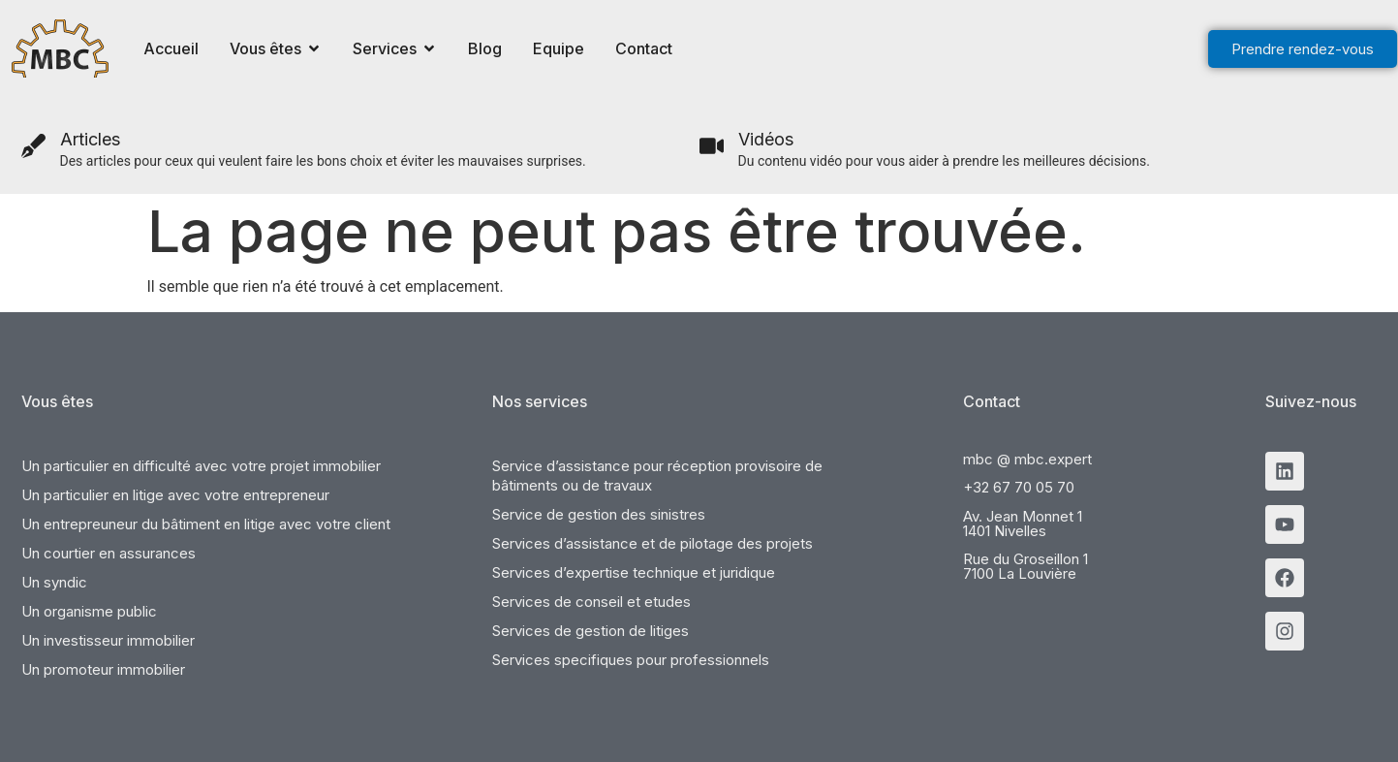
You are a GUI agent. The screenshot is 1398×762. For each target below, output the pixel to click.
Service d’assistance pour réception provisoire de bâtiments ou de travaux (657, 475)
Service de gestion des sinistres (598, 514)
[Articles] (33, 146)
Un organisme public (89, 611)
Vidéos (765, 139)
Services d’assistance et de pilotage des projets (652, 543)
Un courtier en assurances (108, 553)
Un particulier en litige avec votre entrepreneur (175, 495)
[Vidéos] (711, 146)
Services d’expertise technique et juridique (633, 572)
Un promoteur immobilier (103, 669)
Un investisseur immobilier (108, 640)
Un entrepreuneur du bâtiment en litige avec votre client (205, 524)
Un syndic (54, 582)
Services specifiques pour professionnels (630, 660)
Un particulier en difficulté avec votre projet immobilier (201, 466)
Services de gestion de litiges (590, 630)
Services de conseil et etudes (591, 601)
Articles (90, 139)
